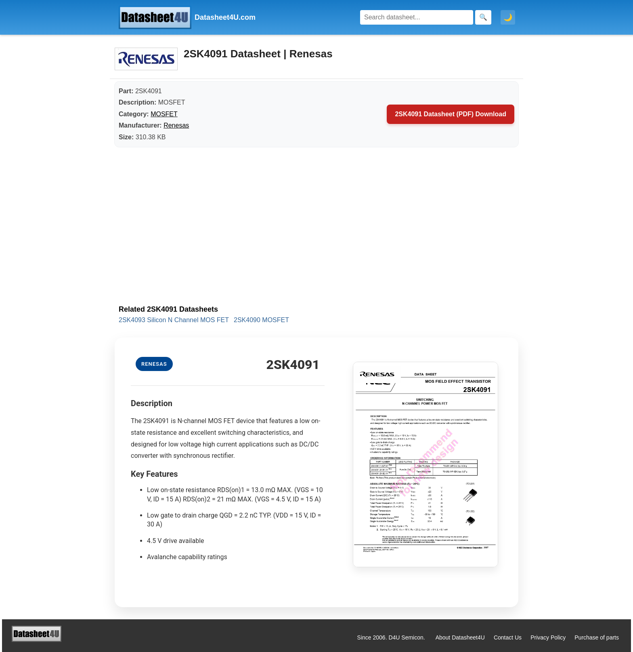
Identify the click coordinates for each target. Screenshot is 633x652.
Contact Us (508, 637)
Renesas (176, 125)
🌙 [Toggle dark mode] (507, 17)
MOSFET (164, 114)
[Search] (416, 17)
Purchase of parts (596, 637)
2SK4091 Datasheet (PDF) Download (450, 114)
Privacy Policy (548, 637)
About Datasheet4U (460, 637)
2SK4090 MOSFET (261, 320)
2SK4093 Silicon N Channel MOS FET (174, 320)
